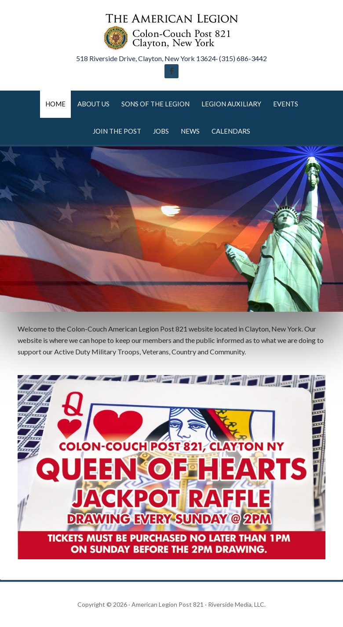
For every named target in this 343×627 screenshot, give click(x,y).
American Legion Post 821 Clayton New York (171, 31)
